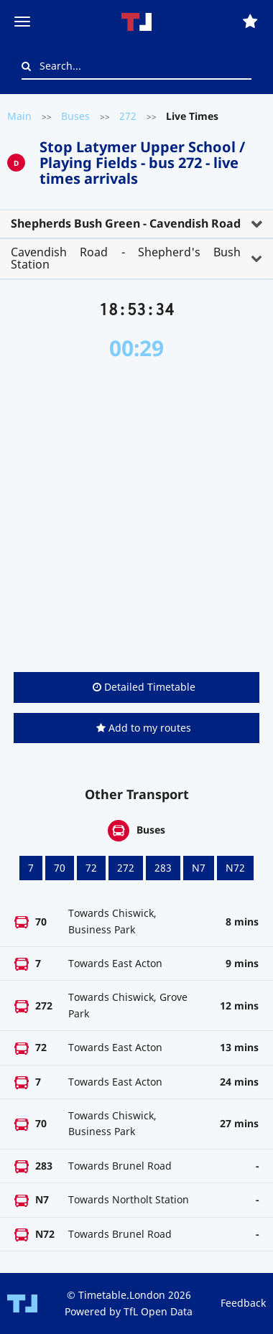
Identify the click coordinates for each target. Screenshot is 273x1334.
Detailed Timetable (144, 687)
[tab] (136, 224)
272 (127, 116)
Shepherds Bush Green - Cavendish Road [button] (126, 223)
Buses (75, 116)
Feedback (243, 1303)
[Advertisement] (136, 516)
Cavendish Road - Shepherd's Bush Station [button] (126, 258)
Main (19, 116)
